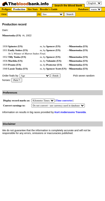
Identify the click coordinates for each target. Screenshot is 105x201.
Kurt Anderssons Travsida (70, 112)
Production (19, 9)
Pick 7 (16, 80)
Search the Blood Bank (68, 5)
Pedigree (6, 9)
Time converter (64, 100)
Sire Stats (32, 9)
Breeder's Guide (49, 9)
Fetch (55, 75)
